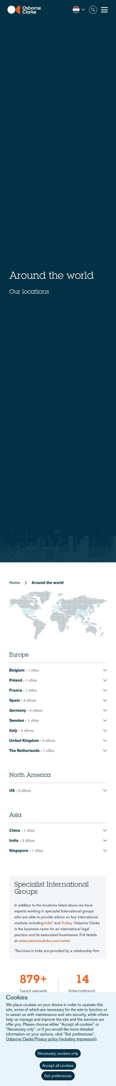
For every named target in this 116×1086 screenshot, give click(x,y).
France (15, 690)
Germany (17, 710)
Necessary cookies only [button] (58, 1053)
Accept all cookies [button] (58, 1065)
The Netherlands (24, 750)
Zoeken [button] (93, 10)
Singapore (18, 850)
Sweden (16, 720)
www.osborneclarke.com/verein (44, 940)
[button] (79, 9)
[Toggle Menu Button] (104, 10)
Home (14, 582)
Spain (14, 700)
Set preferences (58, 1075)
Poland (15, 680)
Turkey (66, 923)
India (14, 840)
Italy (13, 730)
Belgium (16, 670)
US (12, 790)
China (14, 830)
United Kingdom (24, 740)
